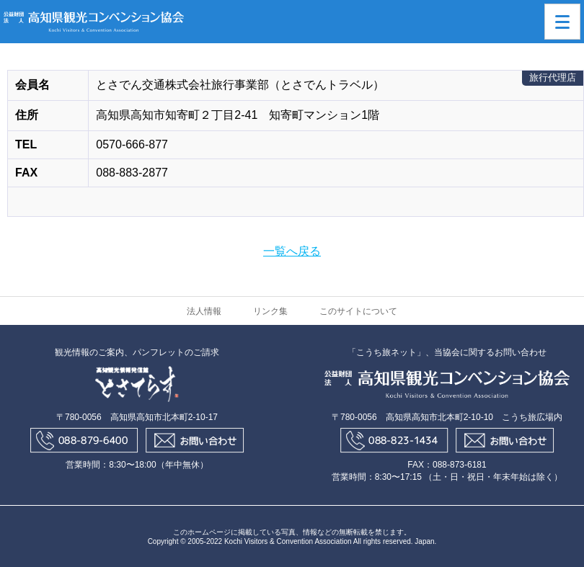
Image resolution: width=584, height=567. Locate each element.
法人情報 (204, 311)
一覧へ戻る (292, 251)
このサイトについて (358, 311)
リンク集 (270, 311)
